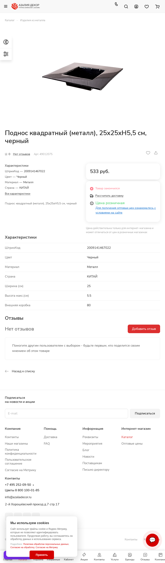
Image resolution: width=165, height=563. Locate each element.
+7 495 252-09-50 (18, 485)
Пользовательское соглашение (18, 462)
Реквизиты (90, 437)
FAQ (47, 444)
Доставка (50, 437)
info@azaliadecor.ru (18, 497)
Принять (42, 554)
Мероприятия (92, 444)
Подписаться (145, 413)
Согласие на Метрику (47, 547)
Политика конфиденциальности (20, 452)
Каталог (127, 437)
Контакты (12, 437)
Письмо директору (95, 470)
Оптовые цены (132, 444)
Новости (88, 457)
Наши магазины (16, 444)
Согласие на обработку (22, 547)
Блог (85, 450)
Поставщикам (92, 463)
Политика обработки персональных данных (46, 544)
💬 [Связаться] (152, 540)
